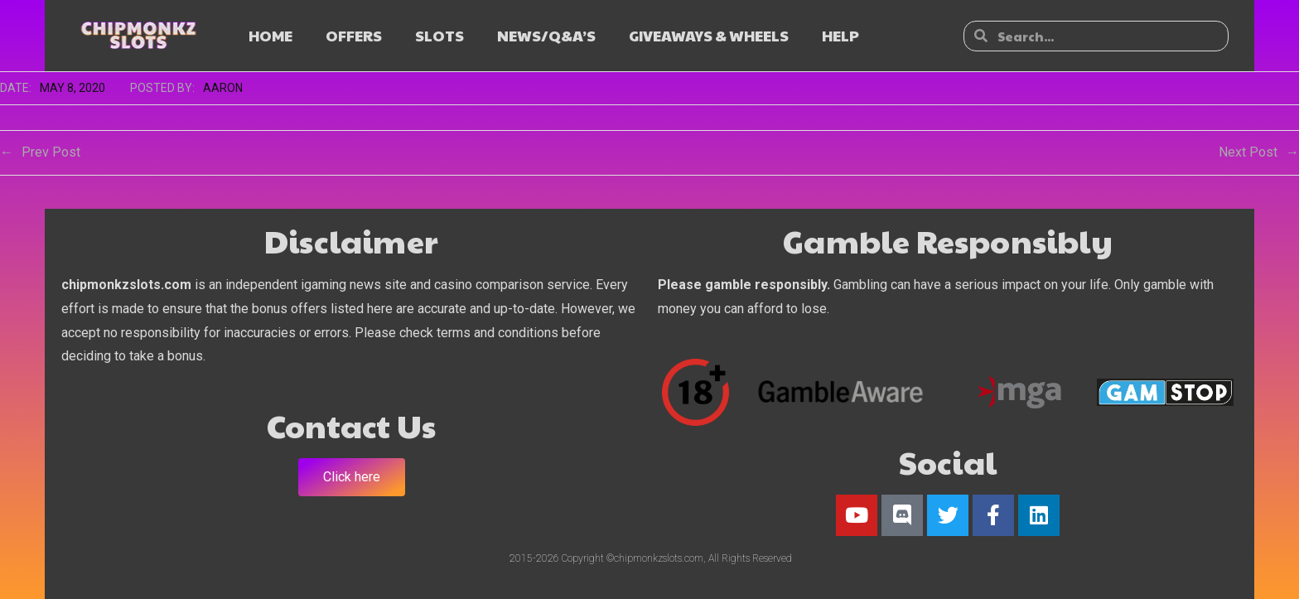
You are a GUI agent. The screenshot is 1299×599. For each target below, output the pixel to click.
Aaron (223, 87)
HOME (270, 35)
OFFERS (354, 35)
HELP (840, 35)
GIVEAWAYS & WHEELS (709, 35)
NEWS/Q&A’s (546, 35)
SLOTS (439, 35)
